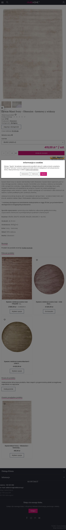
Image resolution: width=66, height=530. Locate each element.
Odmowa (35, 174)
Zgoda (43, 174)
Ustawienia (25, 174)
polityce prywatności (32, 170)
